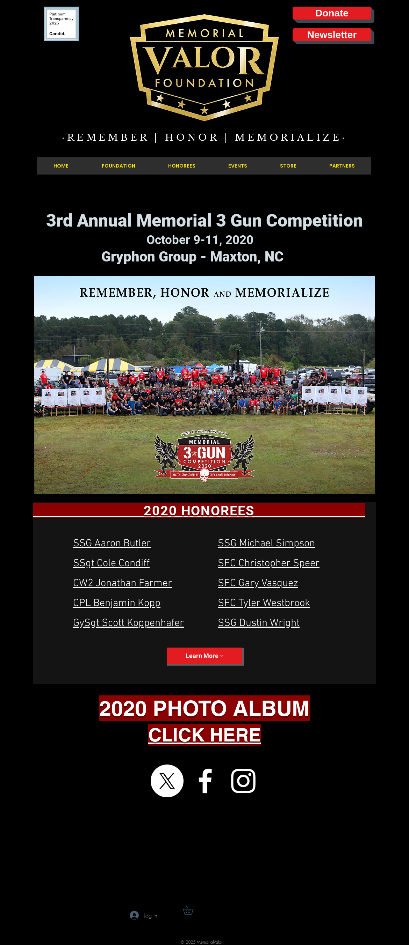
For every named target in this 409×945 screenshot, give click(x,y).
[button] (192, 910)
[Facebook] (205, 781)
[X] (167, 781)
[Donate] (332, 13)
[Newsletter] (332, 34)
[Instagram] (243, 781)
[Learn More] (204, 656)
